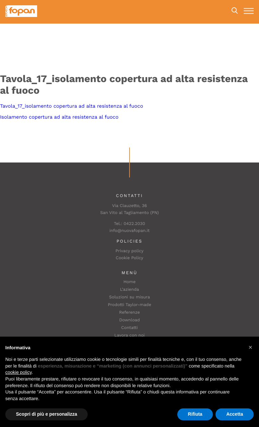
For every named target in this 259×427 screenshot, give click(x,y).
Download (129, 320)
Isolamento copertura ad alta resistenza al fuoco (59, 117)
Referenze (129, 312)
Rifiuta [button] (195, 414)
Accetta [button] (234, 414)
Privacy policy (129, 251)
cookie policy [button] (18, 372)
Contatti (129, 327)
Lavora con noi (129, 335)
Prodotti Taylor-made (129, 304)
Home (130, 281)
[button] (250, 347)
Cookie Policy (129, 258)
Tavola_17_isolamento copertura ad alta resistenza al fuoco (71, 106)
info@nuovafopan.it (129, 230)
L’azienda (129, 289)
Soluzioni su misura (129, 297)
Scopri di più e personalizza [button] (46, 414)
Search (234, 10)
